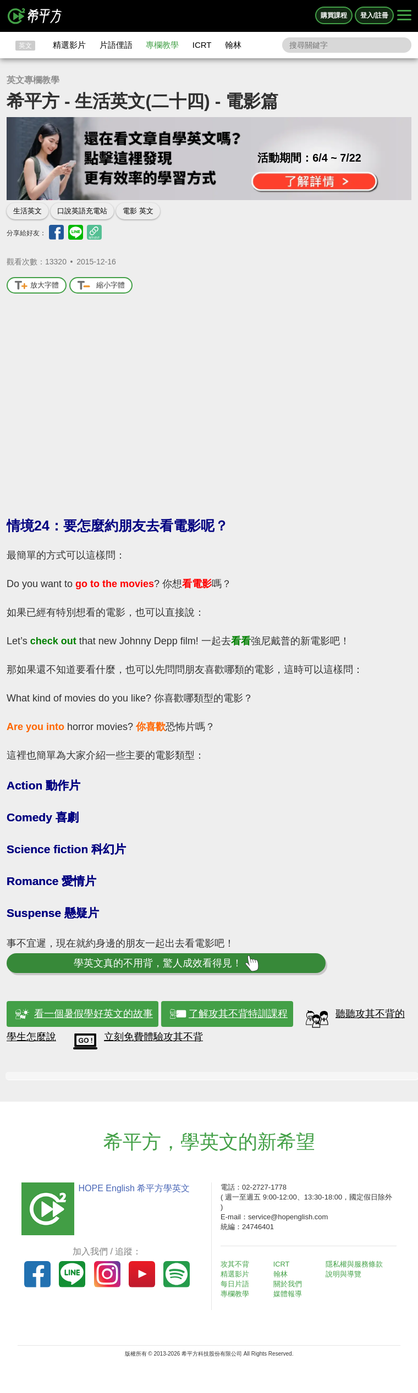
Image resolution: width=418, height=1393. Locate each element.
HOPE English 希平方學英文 (132, 1188)
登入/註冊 (374, 15)
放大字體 (36, 285)
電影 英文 (138, 211)
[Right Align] (404, 15)
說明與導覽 (345, 1274)
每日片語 (236, 1284)
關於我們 (289, 1284)
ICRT (202, 44)
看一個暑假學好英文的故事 (93, 1014)
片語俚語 (116, 44)
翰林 (233, 44)
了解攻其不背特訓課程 (238, 1014)
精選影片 (69, 44)
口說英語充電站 (82, 211)
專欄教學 (162, 44)
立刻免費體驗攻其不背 (153, 1036)
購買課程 (334, 15)
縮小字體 (101, 285)
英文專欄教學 (33, 80)
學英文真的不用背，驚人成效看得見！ (166, 963)
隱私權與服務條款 (355, 1264)
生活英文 (27, 211)
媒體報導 (289, 1294)
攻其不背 (236, 1264)
